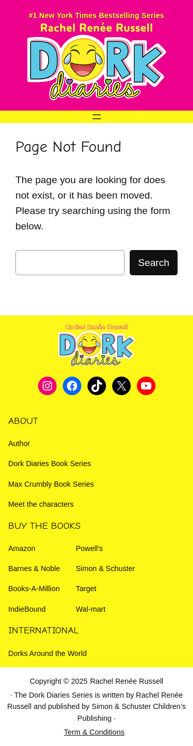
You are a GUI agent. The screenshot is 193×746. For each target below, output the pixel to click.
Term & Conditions (94, 732)
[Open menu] (97, 117)
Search (153, 262)
